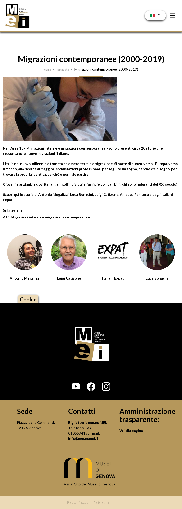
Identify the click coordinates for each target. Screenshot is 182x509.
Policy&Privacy (77, 502)
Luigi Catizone (69, 278)
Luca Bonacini (157, 278)
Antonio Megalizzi (25, 278)
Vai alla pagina (131, 430)
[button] (75, 386)
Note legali (101, 502)
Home (47, 69)
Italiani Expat (113, 278)
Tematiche (62, 69)
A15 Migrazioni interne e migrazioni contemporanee (46, 217)
